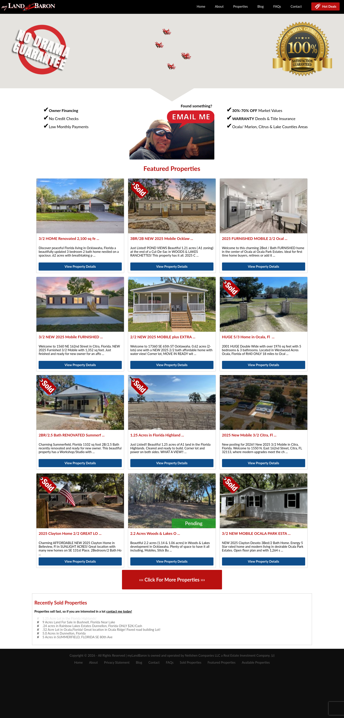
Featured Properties (221, 662)
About (219, 6)
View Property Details (80, 266)
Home (201, 6)
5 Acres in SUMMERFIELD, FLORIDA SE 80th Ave (78, 637)
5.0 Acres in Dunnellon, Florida (64, 633)
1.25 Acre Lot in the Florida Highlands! (70, 618)
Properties (240, 6)
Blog (260, 6)
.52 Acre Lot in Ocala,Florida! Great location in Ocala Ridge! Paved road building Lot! (101, 629)
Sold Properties (190, 662)
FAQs (277, 6)
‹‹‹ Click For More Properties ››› (172, 580)
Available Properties (256, 662)
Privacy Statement (116, 662)
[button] (186, 56)
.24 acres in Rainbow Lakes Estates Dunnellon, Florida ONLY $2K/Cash (92, 626)
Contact (296, 6)
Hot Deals (328, 6)
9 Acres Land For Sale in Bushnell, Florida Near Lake (79, 622)
